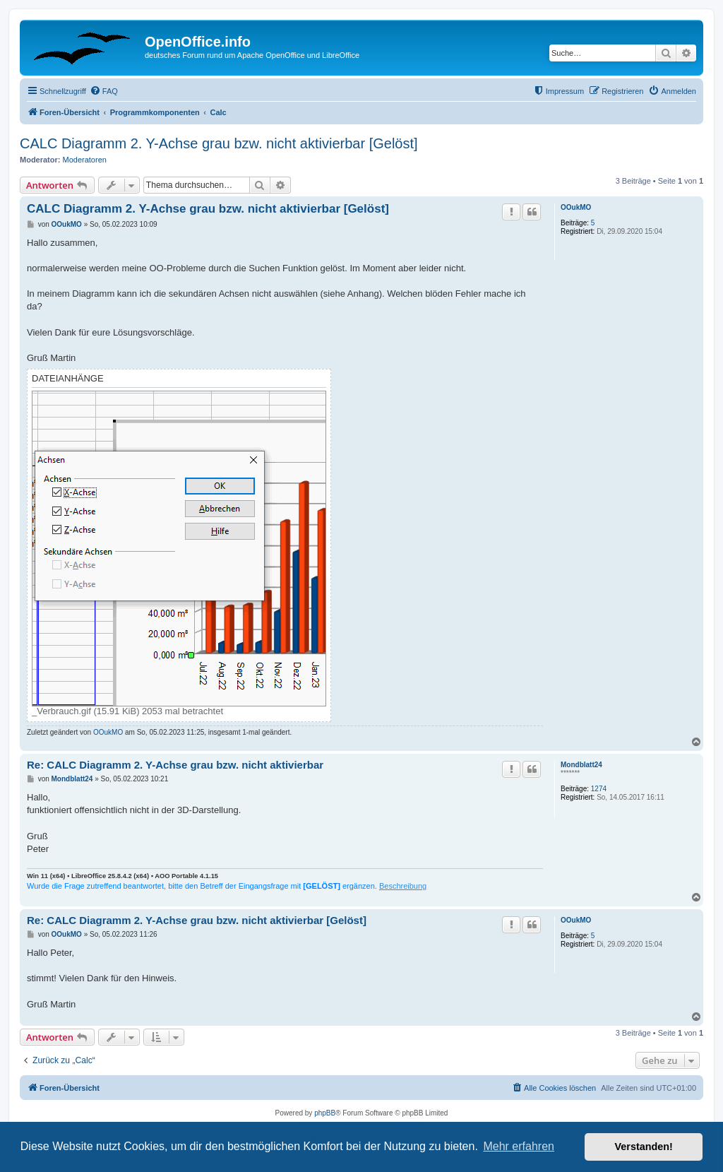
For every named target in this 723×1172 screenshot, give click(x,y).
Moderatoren (85, 159)
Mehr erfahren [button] (518, 1146)
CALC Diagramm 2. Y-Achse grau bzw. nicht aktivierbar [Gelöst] (219, 143)
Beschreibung (402, 886)
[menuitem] (104, 91)
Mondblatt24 (581, 765)
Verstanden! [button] (644, 1146)
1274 (599, 789)
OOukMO (576, 207)
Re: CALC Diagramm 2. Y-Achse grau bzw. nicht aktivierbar (175, 765)
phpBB (324, 1113)
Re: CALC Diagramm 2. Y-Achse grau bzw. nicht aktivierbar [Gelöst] (196, 920)
